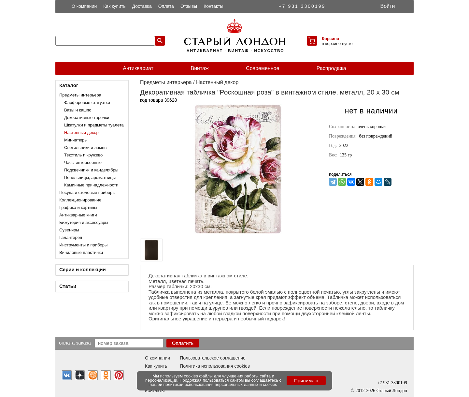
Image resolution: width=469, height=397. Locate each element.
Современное (262, 68)
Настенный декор (81, 132)
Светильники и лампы (85, 147)
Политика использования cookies (215, 366)
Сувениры (69, 230)
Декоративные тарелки (86, 117)
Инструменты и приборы (83, 245)
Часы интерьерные (83, 162)
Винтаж (199, 68)
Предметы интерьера (80, 95)
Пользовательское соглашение (213, 357)
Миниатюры (76, 140)
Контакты (213, 6)
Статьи (67, 286)
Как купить (114, 6)
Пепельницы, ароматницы (90, 177)
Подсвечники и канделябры (91, 170)
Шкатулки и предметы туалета (94, 125)
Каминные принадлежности (91, 185)
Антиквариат (138, 68)
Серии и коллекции (82, 269)
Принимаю (306, 380)
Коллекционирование (80, 200)
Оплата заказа (75, 342)
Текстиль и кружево (83, 155)
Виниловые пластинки (81, 252)
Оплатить (183, 343)
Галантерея (70, 237)
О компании (84, 6)
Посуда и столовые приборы (87, 192)
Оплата (166, 6)
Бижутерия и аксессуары (83, 222)
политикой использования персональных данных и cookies (220, 384)
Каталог (68, 85)
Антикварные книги (78, 215)
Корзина (330, 38)
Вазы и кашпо (77, 110)
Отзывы (188, 6)
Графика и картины (78, 207)
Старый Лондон (392, 390)
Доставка (142, 6)
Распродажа (331, 68)
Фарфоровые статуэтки (87, 102)
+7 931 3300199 (302, 6)
